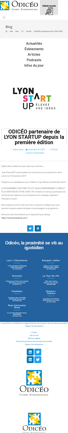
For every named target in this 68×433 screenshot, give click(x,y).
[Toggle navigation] (3, 17)
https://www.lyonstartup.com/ (14, 218)
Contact (4, 323)
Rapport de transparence (34, 326)
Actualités (34, 44)
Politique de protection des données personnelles (48, 323)
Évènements (34, 49)
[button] (30, 228)
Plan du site (12, 323)
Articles (34, 55)
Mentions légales (23, 323)
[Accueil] (6, 31)
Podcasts (34, 60)
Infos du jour (34, 65)
